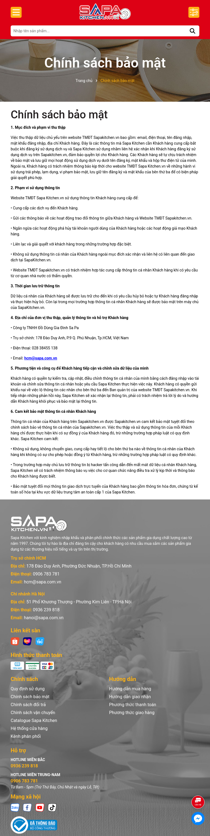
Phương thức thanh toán (132, 704)
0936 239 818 (46, 609)
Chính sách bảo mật (59, 114)
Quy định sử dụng (28, 688)
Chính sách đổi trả (28, 704)
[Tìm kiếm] (192, 30)
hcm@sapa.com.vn (40, 358)
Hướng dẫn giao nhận (130, 696)
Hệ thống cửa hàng (29, 728)
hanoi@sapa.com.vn (43, 617)
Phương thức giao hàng (131, 712)
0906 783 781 (46, 574)
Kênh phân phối (26, 736)
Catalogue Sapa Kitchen (34, 720)
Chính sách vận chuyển (33, 712)
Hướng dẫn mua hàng (130, 688)
